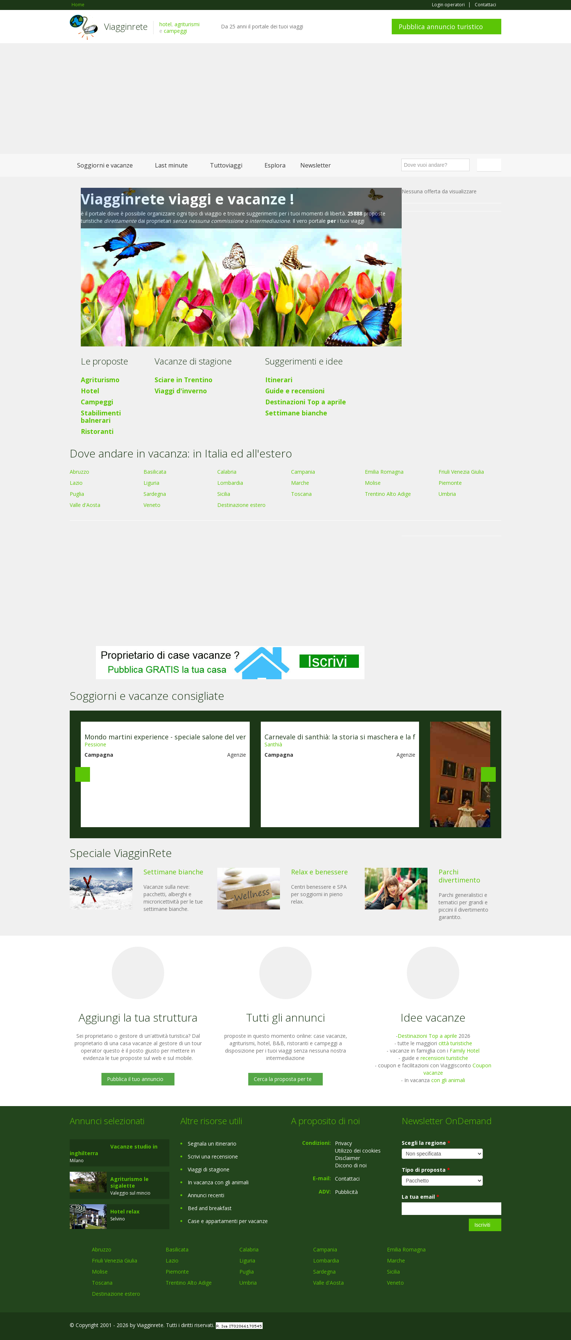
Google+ (462, 1326)
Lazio (76, 482)
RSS (497, 1326)
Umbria (447, 493)
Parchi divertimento (459, 875)
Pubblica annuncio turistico (441, 26)
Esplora (275, 165)
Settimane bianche (296, 412)
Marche (300, 482)
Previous (82, 774)
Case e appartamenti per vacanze (228, 1221)
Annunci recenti (206, 1195)
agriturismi (187, 24)
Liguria (151, 482)
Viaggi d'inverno (181, 390)
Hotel (90, 390)
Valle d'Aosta (85, 504)
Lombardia (230, 482)
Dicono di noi (351, 1165)
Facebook (446, 1326)
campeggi (175, 30)
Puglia (77, 493)
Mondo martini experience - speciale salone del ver (165, 736)
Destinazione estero (241, 504)
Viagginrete (126, 26)
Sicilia (223, 493)
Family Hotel (465, 1050)
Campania (303, 471)
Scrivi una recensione (213, 1156)
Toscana (301, 493)
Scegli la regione (426, 1142)
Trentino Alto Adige (388, 493)
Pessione (95, 744)
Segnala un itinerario (212, 1143)
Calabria (226, 471)
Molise (373, 482)
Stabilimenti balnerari (101, 416)
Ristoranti (97, 431)
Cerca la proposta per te (283, 1078)
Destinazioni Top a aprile (305, 401)
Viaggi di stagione (208, 1169)
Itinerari (279, 379)
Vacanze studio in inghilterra (114, 1150)
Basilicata (154, 471)
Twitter (479, 1326)
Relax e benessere (319, 871)
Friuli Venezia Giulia (461, 471)
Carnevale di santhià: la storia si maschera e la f (339, 736)
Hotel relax (124, 1211)
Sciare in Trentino (183, 379)
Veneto (151, 504)
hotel (165, 24)
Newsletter (315, 165)
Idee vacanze (433, 1017)
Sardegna (154, 493)
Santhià (273, 744)
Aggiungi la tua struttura (138, 1017)
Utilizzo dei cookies (358, 1150)
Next (488, 774)
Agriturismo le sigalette (129, 1182)
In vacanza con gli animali (218, 1182)
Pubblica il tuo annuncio (135, 1078)
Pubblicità (346, 1191)
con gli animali (448, 1080)
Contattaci (485, 4)
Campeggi (97, 401)
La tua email (420, 1196)
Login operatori (448, 4)
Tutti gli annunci (285, 1017)
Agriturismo (100, 379)
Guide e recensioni (295, 390)
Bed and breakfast (210, 1208)
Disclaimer (347, 1157)
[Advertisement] (285, 98)
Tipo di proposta (426, 1169)
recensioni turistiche (444, 1057)
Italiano (490, 165)
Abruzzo (79, 471)
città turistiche (455, 1043)
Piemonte (450, 482)
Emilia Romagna (384, 471)
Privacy (343, 1143)
